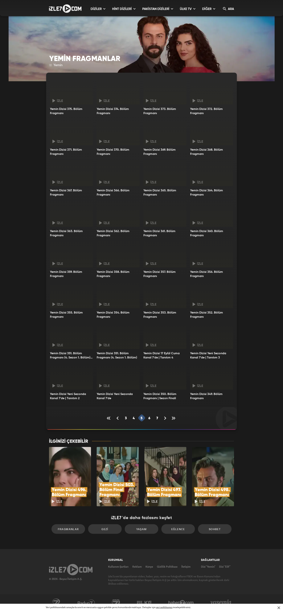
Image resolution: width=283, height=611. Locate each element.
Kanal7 (56, 603)
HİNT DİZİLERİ (124, 9)
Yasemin (221, 603)
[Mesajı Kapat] (278, 607)
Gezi (104, 529)
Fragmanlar (68, 529)
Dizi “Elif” (224, 566)
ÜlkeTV (144, 603)
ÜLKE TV (187, 9)
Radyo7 (86, 603)
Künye (149, 566)
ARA (228, 9)
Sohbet (215, 529)
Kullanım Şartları (118, 566)
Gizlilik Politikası (167, 566)
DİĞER (208, 9)
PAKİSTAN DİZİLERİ (157, 9)
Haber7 (181, 603)
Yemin (56, 65)
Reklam (137, 566)
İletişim (186, 566)
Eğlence (178, 529)
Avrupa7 (116, 603)
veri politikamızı (164, 607)
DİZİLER (98, 9)
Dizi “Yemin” (208, 566)
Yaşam (141, 529)
